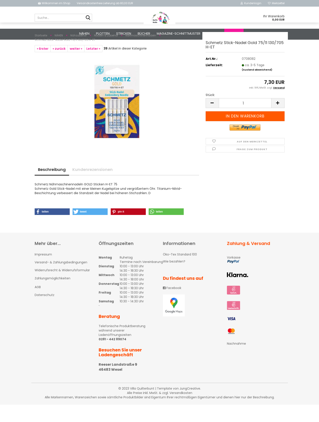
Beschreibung (52, 187)
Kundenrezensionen (92, 187)
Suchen (234, 33)
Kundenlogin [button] (251, 3)
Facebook (172, 305)
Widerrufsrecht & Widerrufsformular (62, 287)
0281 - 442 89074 (112, 356)
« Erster (42, 66)
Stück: (210, 112)
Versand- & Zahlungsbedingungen (61, 279)
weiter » (76, 66)
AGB (38, 304)
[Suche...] (88, 18)
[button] (52, 229)
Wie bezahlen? (174, 279)
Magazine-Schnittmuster (178, 33)
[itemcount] (245, 120)
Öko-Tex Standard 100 (180, 272)
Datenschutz (44, 312)
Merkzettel (276, 3)
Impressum (43, 272)
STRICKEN (123, 33)
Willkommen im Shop (54, 3)
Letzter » (93, 66)
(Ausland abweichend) (257, 87)
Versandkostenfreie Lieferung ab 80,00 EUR (105, 3)
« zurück (59, 66)
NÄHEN (84, 33)
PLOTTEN (103, 33)
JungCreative (190, 406)
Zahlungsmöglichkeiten (52, 295)
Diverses (214, 33)
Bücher (144, 33)
